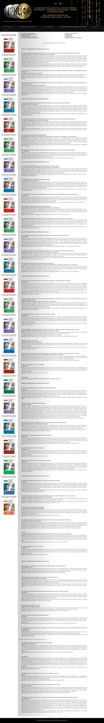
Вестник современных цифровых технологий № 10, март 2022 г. (9, 315)
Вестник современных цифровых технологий (73, 26)
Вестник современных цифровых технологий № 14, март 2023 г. (9, 235)
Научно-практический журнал (27, 33)
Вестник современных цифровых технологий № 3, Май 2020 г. (9, 456)
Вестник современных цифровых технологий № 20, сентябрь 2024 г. (9, 115)
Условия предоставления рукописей (29, 36)
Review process (68, 34)
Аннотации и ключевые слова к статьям (30, 37)
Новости (95, 26)
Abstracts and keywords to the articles (73, 37)
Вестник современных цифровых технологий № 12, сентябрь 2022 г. (9, 275)
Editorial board (68, 35)
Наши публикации (48, 26)
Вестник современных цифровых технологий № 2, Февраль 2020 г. (9, 477)
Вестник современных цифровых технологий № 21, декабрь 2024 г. (9, 95)
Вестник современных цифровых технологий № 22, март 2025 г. (9, 75)
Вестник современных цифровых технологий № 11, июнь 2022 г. (9, 295)
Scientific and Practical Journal (72, 33)
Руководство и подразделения (28, 26)
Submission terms (69, 36)
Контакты (6, 30)
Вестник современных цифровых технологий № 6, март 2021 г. (9, 396)
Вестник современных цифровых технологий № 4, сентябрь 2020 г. (9, 436)
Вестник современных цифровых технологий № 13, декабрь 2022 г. (9, 255)
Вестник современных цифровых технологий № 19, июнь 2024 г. (9, 135)
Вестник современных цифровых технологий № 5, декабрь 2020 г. (9, 416)
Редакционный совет (25, 35)
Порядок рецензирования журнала (29, 34)
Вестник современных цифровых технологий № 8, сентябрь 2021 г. (9, 355)
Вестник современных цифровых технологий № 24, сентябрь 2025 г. (9, 35)
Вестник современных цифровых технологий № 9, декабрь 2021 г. (9, 335)
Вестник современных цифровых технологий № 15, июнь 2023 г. (9, 215)
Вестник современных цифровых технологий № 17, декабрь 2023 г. (9, 175)
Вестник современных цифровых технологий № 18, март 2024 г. (9, 155)
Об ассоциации (8, 26)
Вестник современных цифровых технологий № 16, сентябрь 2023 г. (9, 195)
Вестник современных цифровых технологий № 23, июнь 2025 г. (9, 55)
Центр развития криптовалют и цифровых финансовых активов (51, 720)
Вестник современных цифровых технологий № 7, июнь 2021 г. (9, 376)
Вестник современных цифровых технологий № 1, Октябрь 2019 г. (9, 497)
